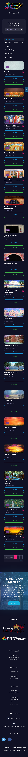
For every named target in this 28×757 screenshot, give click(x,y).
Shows (14, 46)
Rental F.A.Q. (14, 655)
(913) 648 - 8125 (16, 718)
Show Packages (14, 50)
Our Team (14, 674)
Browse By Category (14, 657)
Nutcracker (14, 53)
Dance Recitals (14, 699)
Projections (8, 57)
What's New (14, 690)
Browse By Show (14, 659)
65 (17, 560)
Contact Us (13, 603)
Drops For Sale (14, 704)
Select (14, 82)
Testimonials (14, 676)
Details (14, 78)
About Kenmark (14, 671)
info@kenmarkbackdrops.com (14, 726)
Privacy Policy (14, 678)
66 (21, 560)
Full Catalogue (9, 39)
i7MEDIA (22, 750)
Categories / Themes (14, 43)
